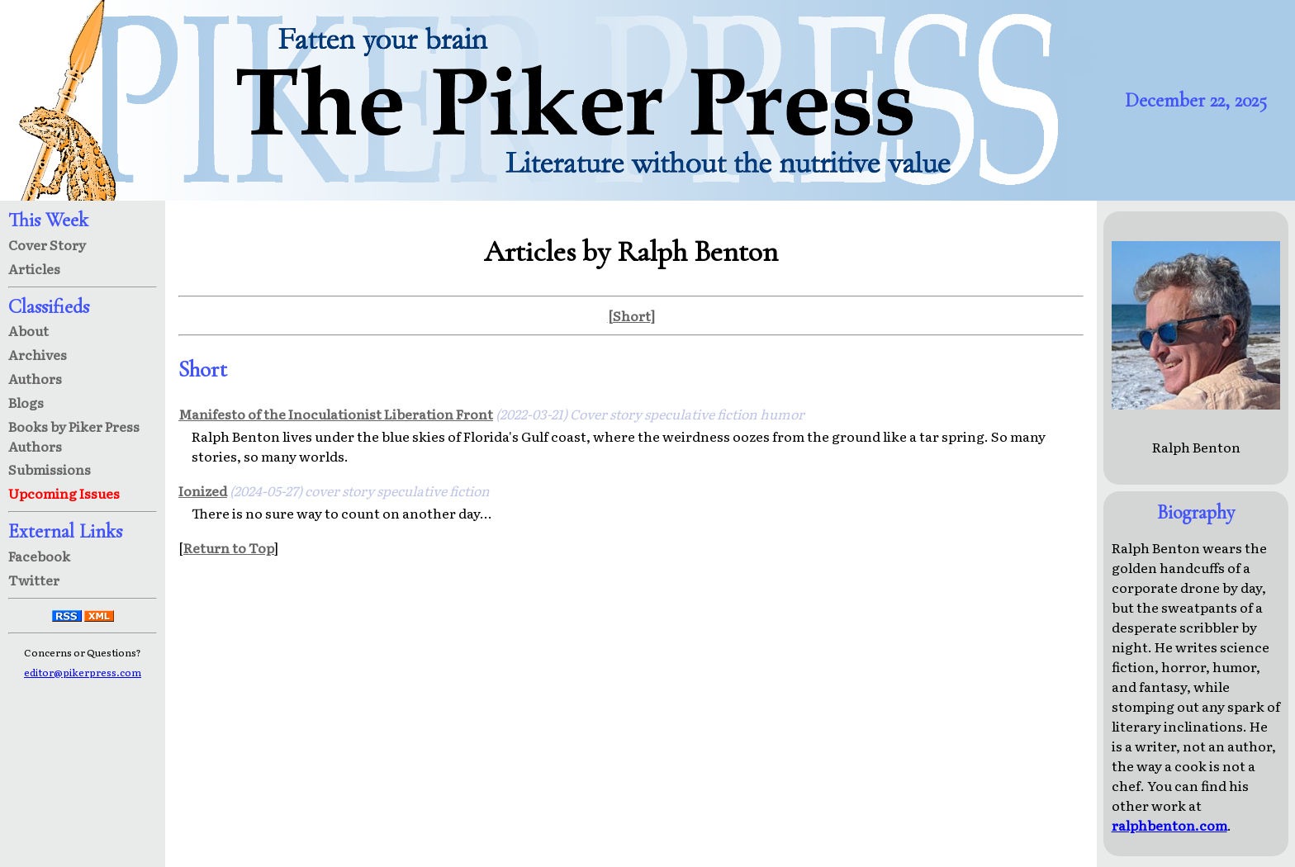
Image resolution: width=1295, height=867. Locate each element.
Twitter (33, 580)
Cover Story (47, 244)
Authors (35, 378)
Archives (37, 354)
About (28, 330)
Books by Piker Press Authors (74, 436)
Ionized (202, 490)
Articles (34, 268)
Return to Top (228, 547)
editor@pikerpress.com (82, 672)
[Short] (631, 315)
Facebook (39, 556)
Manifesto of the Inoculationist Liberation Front (335, 414)
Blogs (26, 402)
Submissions (49, 469)
